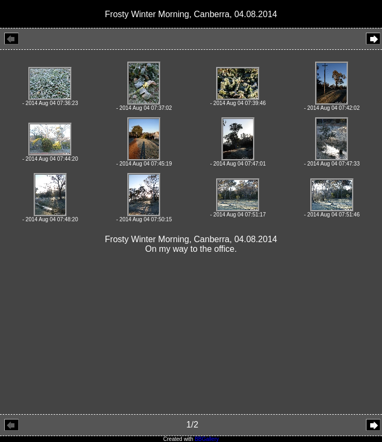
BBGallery (207, 439)
